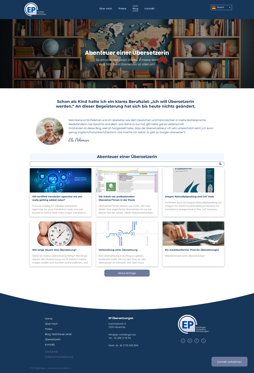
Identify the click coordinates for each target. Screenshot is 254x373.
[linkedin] (190, 341)
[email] (183, 341)
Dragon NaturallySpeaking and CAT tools (189, 196)
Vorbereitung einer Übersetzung (118, 249)
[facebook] (196, 341)
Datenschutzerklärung (59, 357)
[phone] (203, 341)
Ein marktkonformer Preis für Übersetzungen (192, 249)
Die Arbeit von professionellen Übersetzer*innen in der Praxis (117, 198)
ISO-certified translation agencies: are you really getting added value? (57, 198)
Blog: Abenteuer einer (58, 334)
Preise (48, 329)
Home (48, 319)
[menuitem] (105, 8)
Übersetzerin (53, 339)
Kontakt (50, 344)
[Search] (127, 164)
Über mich (51, 324)
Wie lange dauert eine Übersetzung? (54, 249)
